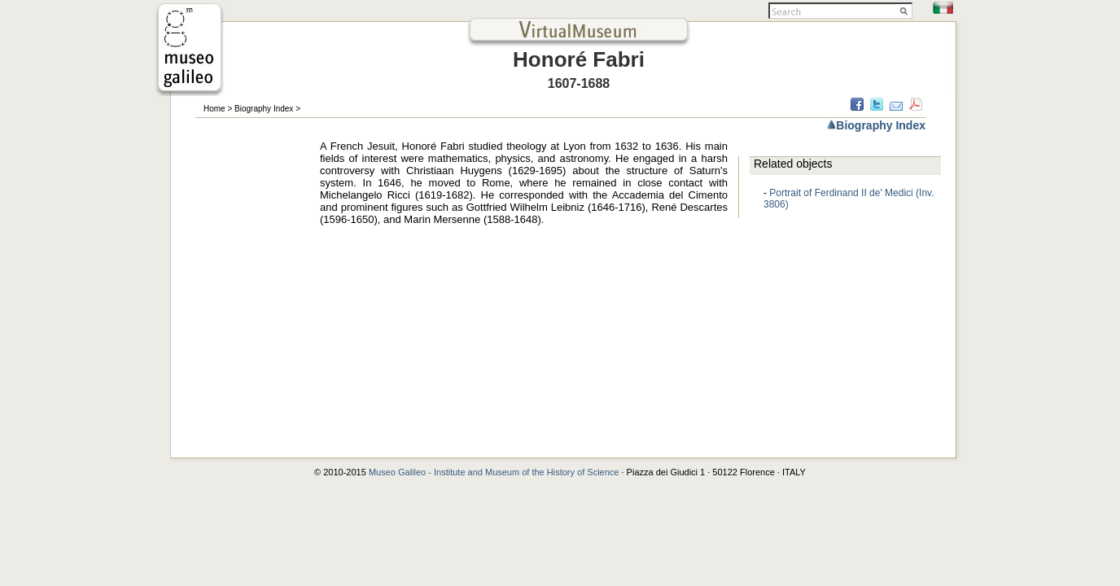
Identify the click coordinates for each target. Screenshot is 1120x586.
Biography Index (263, 108)
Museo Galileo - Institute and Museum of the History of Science (495, 472)
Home (214, 108)
